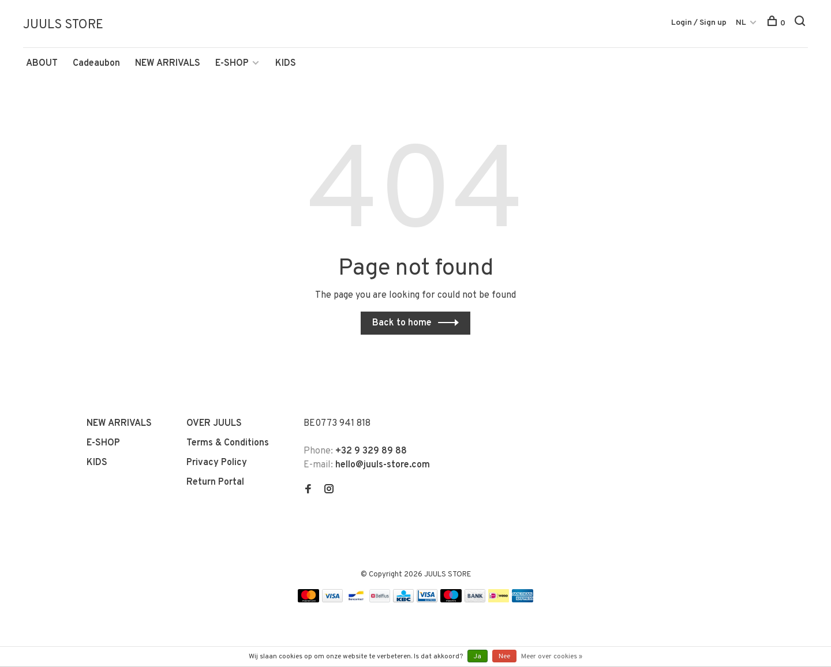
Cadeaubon (96, 65)
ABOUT (42, 65)
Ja (477, 656)
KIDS (285, 65)
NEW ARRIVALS (167, 65)
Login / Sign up (699, 23)
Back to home (402, 325)
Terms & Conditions (227, 445)
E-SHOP (232, 65)
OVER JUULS (214, 425)
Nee (504, 656)
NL (741, 23)
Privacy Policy (216, 464)
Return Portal (215, 484)
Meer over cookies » (551, 656)
